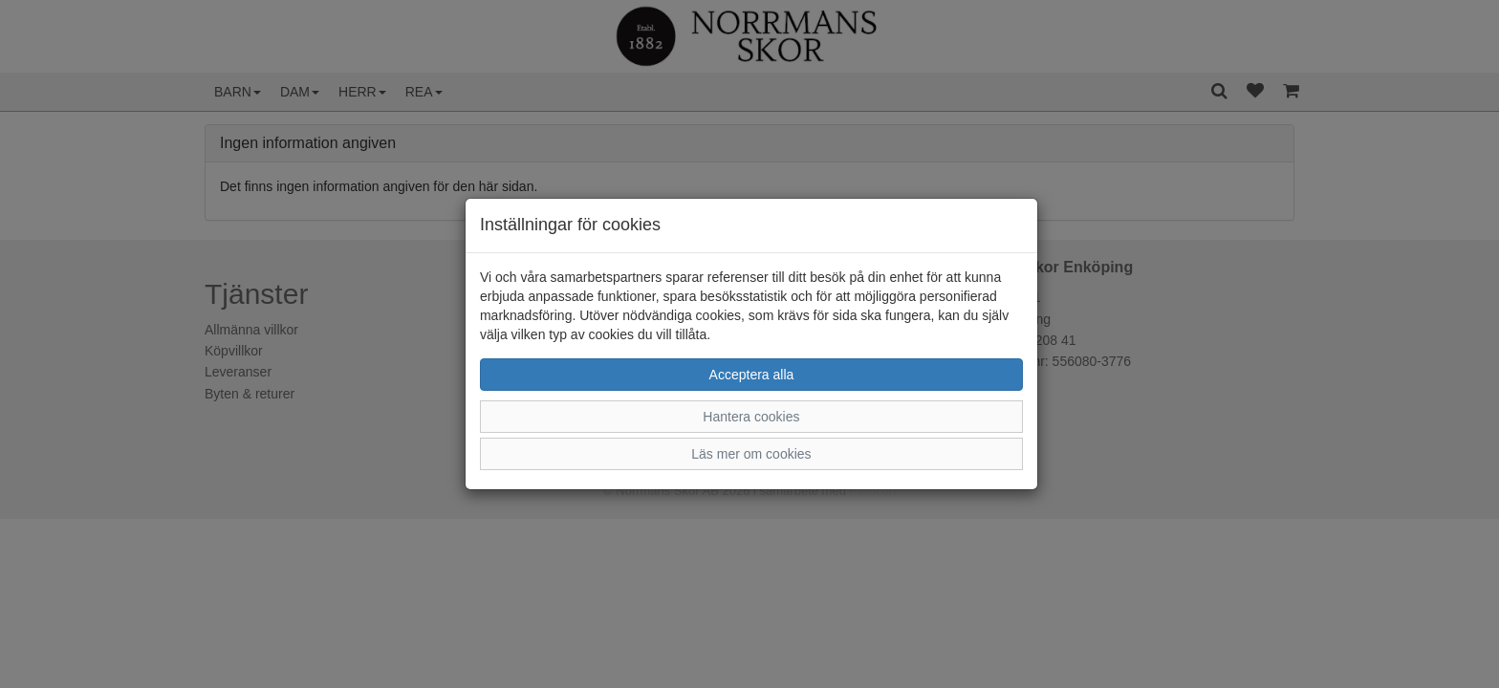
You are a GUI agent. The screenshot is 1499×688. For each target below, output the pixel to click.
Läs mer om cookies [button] (751, 454)
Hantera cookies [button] (751, 416)
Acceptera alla (751, 374)
